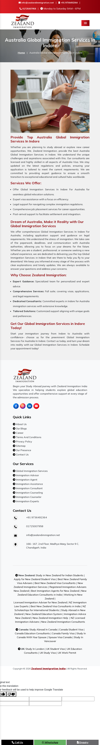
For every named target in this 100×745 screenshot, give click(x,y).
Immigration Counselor (28, 496)
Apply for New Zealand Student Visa (35, 579)
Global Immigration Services (31, 470)
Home (21, 52)
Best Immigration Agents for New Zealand (55, 590)
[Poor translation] (11, 694)
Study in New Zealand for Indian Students (59, 575)
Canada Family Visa (63, 633)
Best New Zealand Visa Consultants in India (55, 606)
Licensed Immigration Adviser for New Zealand (40, 602)
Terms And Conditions (28, 437)
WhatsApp (50, 742)
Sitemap (20, 445)
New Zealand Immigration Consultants (63, 621)
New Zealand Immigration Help (50, 617)
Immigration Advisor (27, 475)
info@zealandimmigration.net (36, 2)
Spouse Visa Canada (60, 637)
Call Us (17, 742)
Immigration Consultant (29, 488)
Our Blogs (21, 428)
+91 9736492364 (68, 2)
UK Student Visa (55, 648)
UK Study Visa (48, 652)
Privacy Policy (23, 441)
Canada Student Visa (71, 629)
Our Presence (23, 450)
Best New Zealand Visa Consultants (55, 583)
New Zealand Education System (43, 614)
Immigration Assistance (29, 483)
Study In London (35, 648)
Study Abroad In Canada (43, 629)
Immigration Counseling (29, 492)
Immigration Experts (27, 501)
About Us (21, 424)
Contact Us (22, 454)
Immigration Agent (26, 479)
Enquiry (82, 742)
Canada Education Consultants (32, 633)
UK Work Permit (67, 652)
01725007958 (28, 8)
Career (19, 432)
